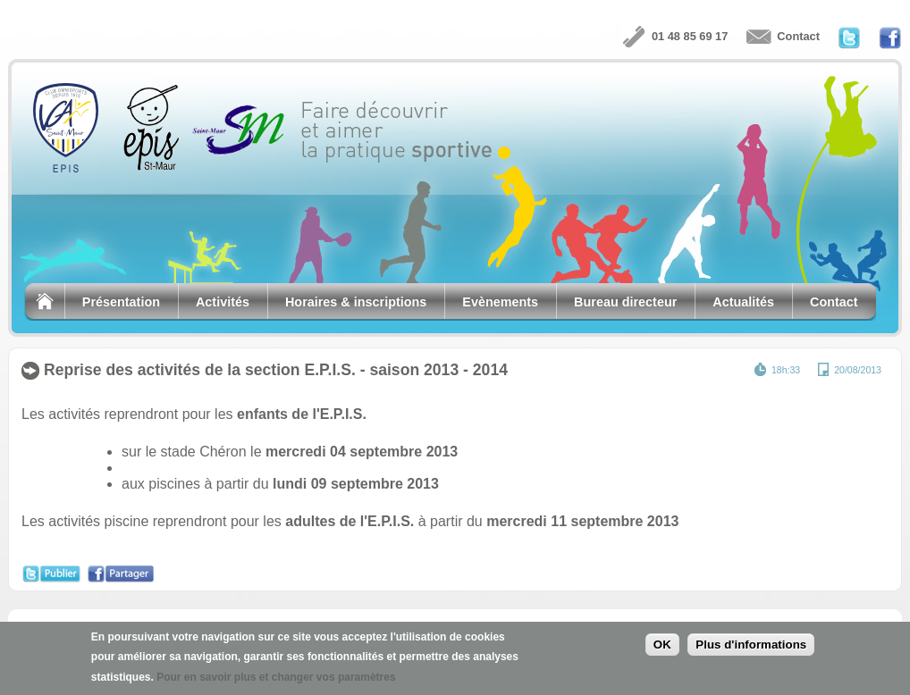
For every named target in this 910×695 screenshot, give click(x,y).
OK (662, 647)
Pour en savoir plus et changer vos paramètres (275, 679)
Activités (222, 302)
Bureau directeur (625, 302)
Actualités (743, 302)
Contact (798, 36)
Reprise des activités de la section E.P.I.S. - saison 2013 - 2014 (276, 370)
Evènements (500, 302)
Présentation (121, 302)
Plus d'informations (750, 647)
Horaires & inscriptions (355, 302)
